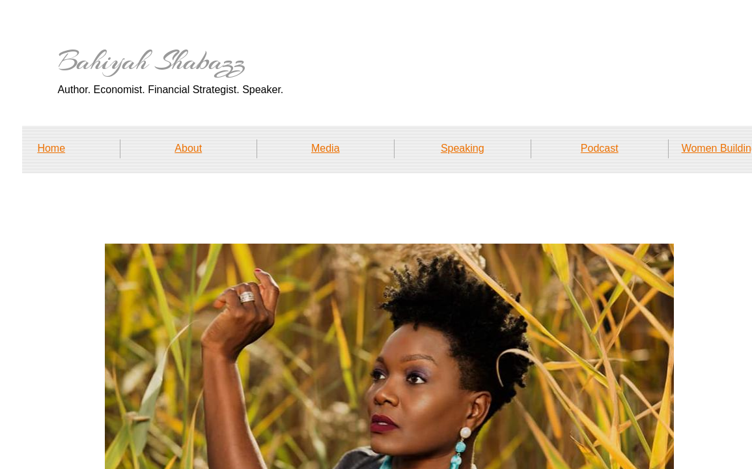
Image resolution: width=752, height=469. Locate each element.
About (188, 148)
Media (325, 148)
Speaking (462, 148)
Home (51, 148)
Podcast (600, 148)
